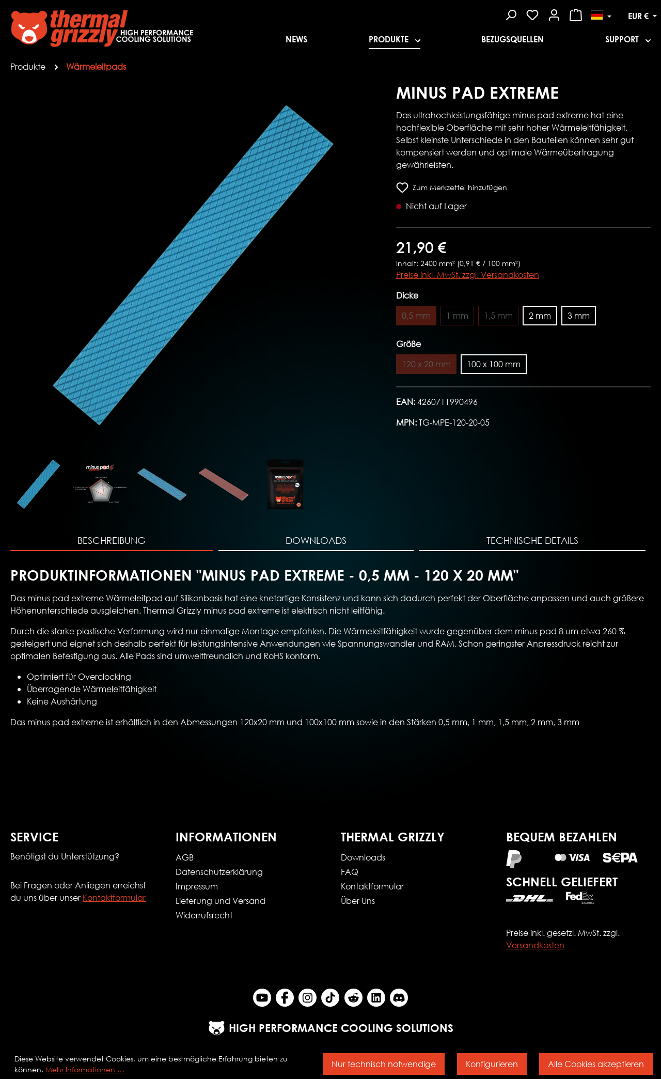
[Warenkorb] (576, 13)
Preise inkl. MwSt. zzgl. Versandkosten (467, 274)
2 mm (540, 315)
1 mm (457, 315)
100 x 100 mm (494, 363)
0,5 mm (416, 315)
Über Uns (358, 900)
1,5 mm (498, 315)
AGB (185, 857)
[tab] (111, 541)
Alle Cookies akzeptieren (596, 1063)
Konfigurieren (492, 1063)
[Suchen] (511, 13)
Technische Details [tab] (532, 540)
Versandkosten (535, 945)
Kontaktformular (114, 897)
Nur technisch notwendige (384, 1063)
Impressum (197, 886)
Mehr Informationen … (84, 1069)
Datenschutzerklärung (219, 871)
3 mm (579, 315)
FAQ (349, 871)
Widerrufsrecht (204, 915)
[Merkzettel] (532, 13)
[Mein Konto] (554, 13)
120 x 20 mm (426, 363)
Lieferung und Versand (220, 900)
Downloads (363, 857)
